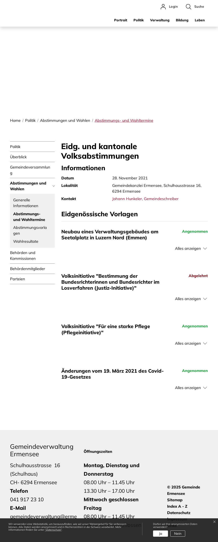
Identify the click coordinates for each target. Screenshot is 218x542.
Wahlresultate (25, 241)
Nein (177, 533)
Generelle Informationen (25, 203)
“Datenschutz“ (53, 529)
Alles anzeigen (188, 248)
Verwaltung (159, 20)
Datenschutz (179, 512)
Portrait (120, 20)
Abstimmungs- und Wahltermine (29, 217)
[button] (195, 6)
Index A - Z (177, 506)
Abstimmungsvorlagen (30, 230)
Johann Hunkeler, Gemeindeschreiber (145, 198)
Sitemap (174, 499)
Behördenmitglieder (27, 268)
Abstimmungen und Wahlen (28, 186)
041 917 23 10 (27, 499)
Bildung (182, 20)
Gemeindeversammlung (30, 170)
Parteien (17, 278)
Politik (138, 20)
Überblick (18, 156)
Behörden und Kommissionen (23, 255)
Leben (200, 20)
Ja (160, 533)
